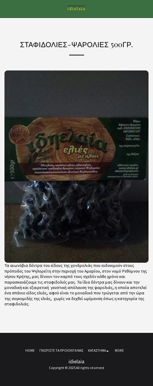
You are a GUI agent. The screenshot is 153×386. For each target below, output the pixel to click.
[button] (6, 8)
